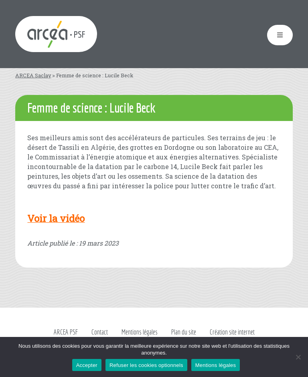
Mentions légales (140, 332)
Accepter (86, 365)
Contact (99, 332)
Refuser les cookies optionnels (146, 365)
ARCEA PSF (66, 332)
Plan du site (183, 332)
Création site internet (232, 332)
